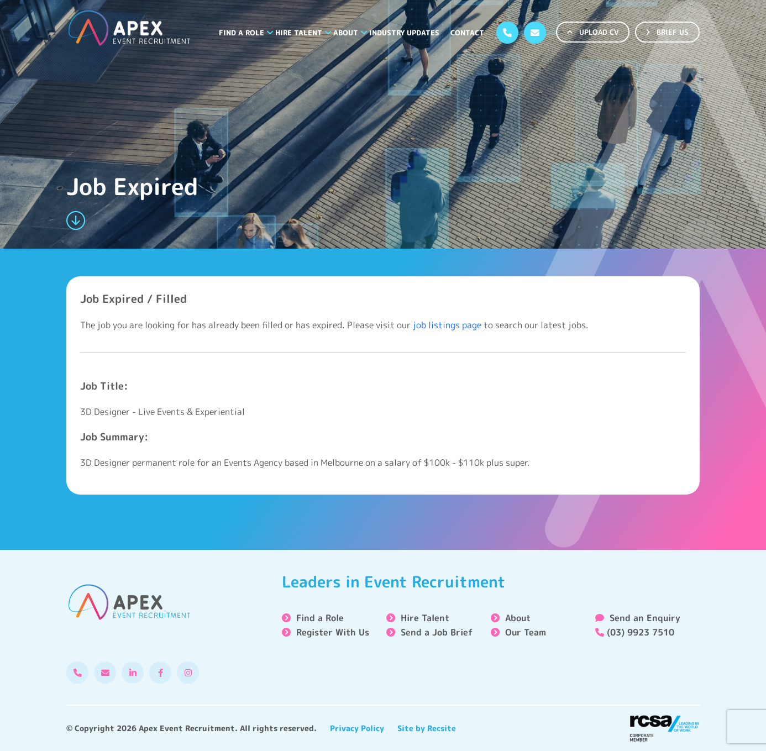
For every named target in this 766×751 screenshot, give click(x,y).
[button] (270, 32)
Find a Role (241, 33)
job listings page (447, 325)
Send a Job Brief (437, 632)
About (345, 33)
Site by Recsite (426, 728)
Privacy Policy (357, 728)
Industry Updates (404, 33)
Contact (467, 33)
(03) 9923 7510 (634, 632)
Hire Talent (298, 33)
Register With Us (332, 632)
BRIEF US (667, 32)
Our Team (525, 632)
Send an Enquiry (637, 618)
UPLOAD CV (592, 32)
